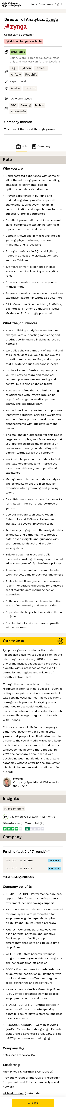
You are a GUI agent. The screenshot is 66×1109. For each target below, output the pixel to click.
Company (40, 146)
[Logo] (11, 4)
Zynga (52, 19)
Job (21, 146)
